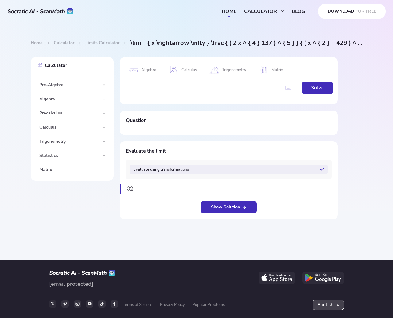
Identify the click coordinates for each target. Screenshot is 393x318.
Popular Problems (209, 305)
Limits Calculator (102, 43)
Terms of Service (137, 305)
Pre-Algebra (51, 85)
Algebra (47, 99)
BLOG (298, 11)
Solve (317, 87)
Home (37, 43)
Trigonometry (52, 141)
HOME (229, 11)
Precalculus (50, 113)
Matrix (45, 170)
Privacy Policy (172, 305)
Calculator (64, 43)
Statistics (48, 155)
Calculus (47, 127)
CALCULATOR (264, 11)
